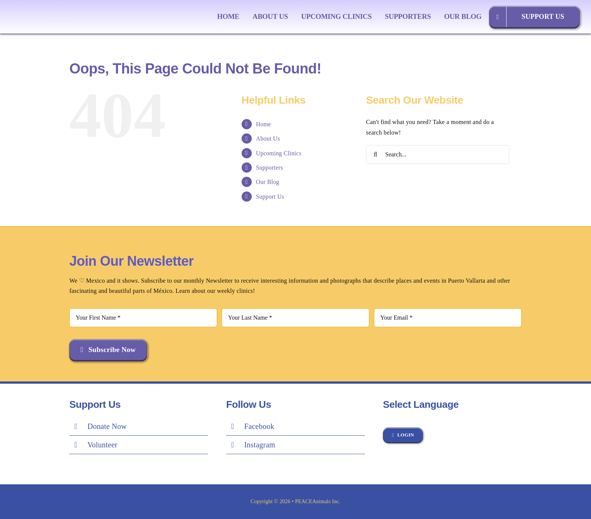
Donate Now (107, 426)
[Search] (375, 154)
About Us (268, 138)
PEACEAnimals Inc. (317, 501)
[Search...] (437, 154)
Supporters (269, 167)
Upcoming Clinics (279, 153)
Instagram (259, 445)
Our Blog (267, 182)
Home (263, 124)
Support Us (270, 196)
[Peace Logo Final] (58, 7)
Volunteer (102, 445)
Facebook (259, 426)
